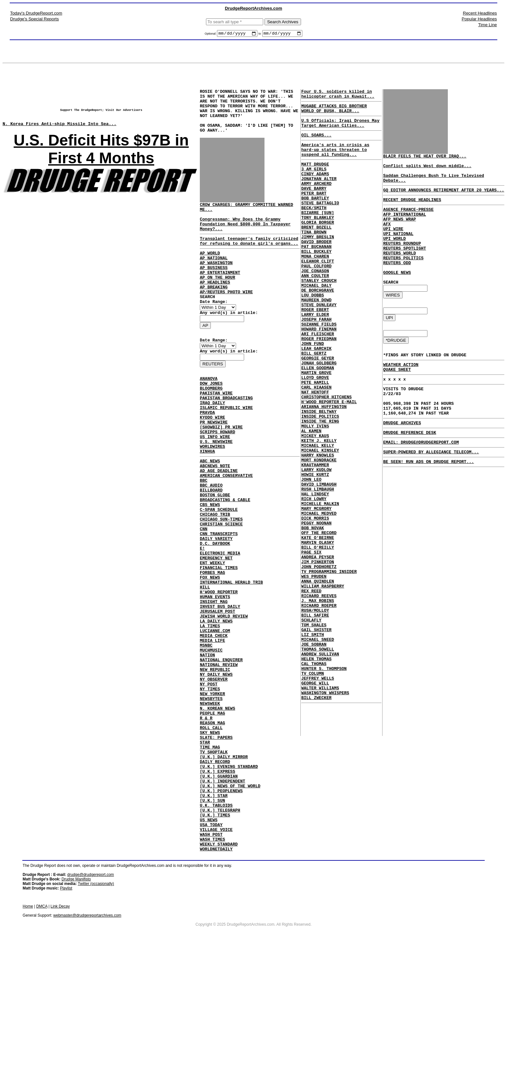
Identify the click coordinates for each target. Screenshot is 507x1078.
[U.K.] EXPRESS (217, 884)
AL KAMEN (311, 496)
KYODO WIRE (212, 460)
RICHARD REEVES (319, 693)
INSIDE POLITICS (320, 478)
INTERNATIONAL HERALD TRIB (231, 657)
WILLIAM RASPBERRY (322, 682)
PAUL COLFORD (316, 298)
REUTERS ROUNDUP (402, 260)
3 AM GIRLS (314, 181)
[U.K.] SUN (212, 919)
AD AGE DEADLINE (219, 523)
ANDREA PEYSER (317, 647)
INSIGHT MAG (214, 680)
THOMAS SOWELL (317, 757)
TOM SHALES (314, 728)
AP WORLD (210, 272)
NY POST (209, 779)
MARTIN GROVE (316, 426)
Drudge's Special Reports (34, 18)
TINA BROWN (314, 257)
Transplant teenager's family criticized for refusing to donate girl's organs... (249, 258)
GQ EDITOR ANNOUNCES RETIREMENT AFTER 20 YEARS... (443, 197)
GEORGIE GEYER (317, 408)
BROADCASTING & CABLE (225, 558)
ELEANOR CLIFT (317, 292)
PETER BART (314, 210)
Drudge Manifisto (76, 1007)
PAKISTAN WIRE (216, 431)
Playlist (66, 1016)
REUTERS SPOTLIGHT (404, 265)
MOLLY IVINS (315, 490)
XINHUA (207, 500)
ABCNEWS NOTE (215, 517)
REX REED (311, 688)
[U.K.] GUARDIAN (219, 889)
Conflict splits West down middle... (427, 169)
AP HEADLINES (215, 307)
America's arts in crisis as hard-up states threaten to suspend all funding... (335, 159)
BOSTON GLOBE (215, 552)
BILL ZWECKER (316, 816)
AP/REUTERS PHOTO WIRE (226, 319)
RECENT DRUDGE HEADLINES (412, 208)
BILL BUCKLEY (316, 280)
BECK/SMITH (314, 228)
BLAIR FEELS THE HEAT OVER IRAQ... (424, 158)
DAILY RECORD (215, 872)
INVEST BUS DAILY (220, 686)
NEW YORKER (212, 790)
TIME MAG (210, 854)
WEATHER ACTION (400, 393)
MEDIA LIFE (212, 726)
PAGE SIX (311, 641)
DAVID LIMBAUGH (319, 560)
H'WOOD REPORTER (219, 668)
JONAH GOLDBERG (319, 414)
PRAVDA (207, 454)
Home (28, 1034)
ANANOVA (209, 413)
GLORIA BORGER (317, 245)
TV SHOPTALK (214, 860)
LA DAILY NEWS (216, 703)
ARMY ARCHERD (316, 199)
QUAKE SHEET (397, 399)
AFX (387, 236)
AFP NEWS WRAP (399, 230)
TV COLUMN (312, 787)
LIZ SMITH (312, 740)
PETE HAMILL (315, 437)
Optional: (211, 34)
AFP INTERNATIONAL (404, 225)
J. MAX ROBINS (317, 699)
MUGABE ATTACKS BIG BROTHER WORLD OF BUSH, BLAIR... (334, 112)
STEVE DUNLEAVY (319, 344)
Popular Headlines (479, 18)
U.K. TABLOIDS (216, 924)
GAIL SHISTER (316, 734)
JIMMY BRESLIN (317, 263)
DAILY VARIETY (216, 604)
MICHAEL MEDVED (319, 595)
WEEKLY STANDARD (219, 971)
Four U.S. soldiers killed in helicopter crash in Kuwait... (337, 96)
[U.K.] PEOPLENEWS (221, 907)
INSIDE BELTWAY (319, 472)
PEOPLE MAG (212, 814)
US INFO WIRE (215, 483)
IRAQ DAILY (212, 442)
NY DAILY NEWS (216, 767)
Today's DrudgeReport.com (36, 13)
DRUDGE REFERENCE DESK (409, 471)
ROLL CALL (211, 831)
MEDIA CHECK (214, 721)
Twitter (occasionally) (96, 1011)
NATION (207, 744)
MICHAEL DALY (316, 321)
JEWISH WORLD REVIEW (224, 697)
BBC (203, 534)
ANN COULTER (315, 309)
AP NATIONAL (214, 278)
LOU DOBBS (312, 333)
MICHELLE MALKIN (320, 583)
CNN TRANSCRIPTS (219, 598)
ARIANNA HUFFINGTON (324, 466)
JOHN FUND (312, 391)
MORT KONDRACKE (319, 531)
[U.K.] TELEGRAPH (220, 930)
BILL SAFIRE (315, 717)
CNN (203, 593)
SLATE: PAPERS (216, 843)
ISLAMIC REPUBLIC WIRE (226, 448)
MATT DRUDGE (315, 175)
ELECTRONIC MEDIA (220, 622)
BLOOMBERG (211, 425)
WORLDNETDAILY (216, 977)
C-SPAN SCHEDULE (219, 569)
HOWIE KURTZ (315, 548)
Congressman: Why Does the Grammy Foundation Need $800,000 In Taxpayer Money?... (245, 239)
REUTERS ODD (397, 283)
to (260, 34)
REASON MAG (212, 825)
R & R (206, 820)
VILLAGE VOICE (216, 953)
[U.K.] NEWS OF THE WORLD (230, 901)
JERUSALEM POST (217, 692)
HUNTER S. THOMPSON (324, 781)
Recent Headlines (480, 13)
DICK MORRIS (315, 600)
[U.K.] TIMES (215, 936)
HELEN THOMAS (316, 769)
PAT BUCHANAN (316, 274)
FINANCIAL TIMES (219, 639)
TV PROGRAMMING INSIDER (329, 664)
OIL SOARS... (316, 143)
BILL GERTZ (314, 402)
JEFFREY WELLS (317, 792)
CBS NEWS (210, 563)
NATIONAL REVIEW (219, 756)
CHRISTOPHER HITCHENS (326, 455)
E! (202, 616)
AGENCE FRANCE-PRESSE (408, 219)
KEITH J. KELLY (319, 507)
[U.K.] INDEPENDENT (222, 895)
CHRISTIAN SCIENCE (221, 587)
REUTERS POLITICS (403, 277)
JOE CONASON (315, 304)
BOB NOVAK (312, 612)
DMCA (42, 1034)
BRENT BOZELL (316, 251)
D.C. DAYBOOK (215, 610)
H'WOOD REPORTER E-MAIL (329, 461)
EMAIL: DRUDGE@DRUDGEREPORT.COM (421, 482)
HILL (205, 662)
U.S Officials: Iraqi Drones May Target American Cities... (340, 129)
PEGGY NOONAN (316, 606)
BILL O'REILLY (317, 635)
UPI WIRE (393, 242)
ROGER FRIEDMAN (319, 385)
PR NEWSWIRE (214, 466)
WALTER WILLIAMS (320, 804)
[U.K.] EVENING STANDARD (229, 878)
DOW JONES (211, 419)
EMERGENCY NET (216, 628)
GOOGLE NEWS (397, 294)
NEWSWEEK (210, 802)
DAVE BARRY (314, 205)
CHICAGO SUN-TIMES (221, 581)
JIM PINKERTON (317, 653)
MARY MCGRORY (316, 589)
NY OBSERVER (214, 773)
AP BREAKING (214, 313)
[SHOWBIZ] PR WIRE (221, 471)
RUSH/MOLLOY (315, 711)
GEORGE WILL (315, 798)
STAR (205, 849)
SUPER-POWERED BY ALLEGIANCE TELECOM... (431, 492)
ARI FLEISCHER (317, 379)
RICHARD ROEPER (319, 705)
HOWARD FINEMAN (319, 373)
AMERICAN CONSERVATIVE (226, 529)
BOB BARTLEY (315, 216)
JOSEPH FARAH (316, 362)
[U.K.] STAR (214, 913)
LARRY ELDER (315, 356)
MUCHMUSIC (211, 738)
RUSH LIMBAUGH (317, 565)
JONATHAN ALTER (319, 193)
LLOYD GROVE (315, 432)
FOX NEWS (210, 651)
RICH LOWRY (314, 577)
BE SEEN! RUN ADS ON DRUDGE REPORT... (428, 503)
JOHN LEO (311, 554)
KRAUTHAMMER (315, 536)
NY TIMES (210, 785)
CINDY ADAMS (315, 187)
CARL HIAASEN (316, 443)
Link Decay (60, 1034)
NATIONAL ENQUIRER (221, 750)
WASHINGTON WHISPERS (325, 810)
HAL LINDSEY (315, 571)
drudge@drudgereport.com (90, 1002)
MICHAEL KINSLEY (320, 519)
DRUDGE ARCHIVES (402, 460)
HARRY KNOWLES (317, 525)
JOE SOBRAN (314, 752)
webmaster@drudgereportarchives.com (87, 1043)
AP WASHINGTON (216, 284)
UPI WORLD (394, 254)
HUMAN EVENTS (215, 674)
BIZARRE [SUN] (317, 234)
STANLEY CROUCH (319, 315)
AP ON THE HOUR (217, 301)
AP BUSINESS (214, 290)
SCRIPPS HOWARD (217, 477)
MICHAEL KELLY (317, 513)
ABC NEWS (210, 511)
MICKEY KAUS (315, 501)
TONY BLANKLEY (317, 240)
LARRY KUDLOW (316, 542)
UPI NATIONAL (398, 248)
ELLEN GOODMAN (317, 420)
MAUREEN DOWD (316, 338)
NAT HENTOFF (315, 449)
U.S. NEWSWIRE (216, 489)
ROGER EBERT (315, 350)
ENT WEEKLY (212, 633)
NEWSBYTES (211, 796)
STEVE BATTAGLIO (320, 222)
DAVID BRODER (316, 269)
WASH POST (211, 959)
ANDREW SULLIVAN (320, 763)
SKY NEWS (210, 837)
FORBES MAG (212, 645)
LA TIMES (210, 709)
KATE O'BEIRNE (317, 624)
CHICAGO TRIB (215, 575)
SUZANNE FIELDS (319, 368)
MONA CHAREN (315, 286)
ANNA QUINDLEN (317, 676)
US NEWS (209, 942)
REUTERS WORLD (399, 271)
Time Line (487, 24)
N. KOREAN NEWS (217, 808)
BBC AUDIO (211, 540)
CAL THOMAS (314, 775)
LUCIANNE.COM (215, 715)
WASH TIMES (212, 965)
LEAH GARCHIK (316, 397)
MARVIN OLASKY (317, 629)
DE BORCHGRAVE (317, 327)
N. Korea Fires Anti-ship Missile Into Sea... (59, 128)
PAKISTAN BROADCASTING (226, 436)
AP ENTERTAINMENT (220, 295)
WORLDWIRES (212, 495)
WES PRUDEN (314, 670)
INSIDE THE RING (320, 484)
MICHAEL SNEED (317, 746)
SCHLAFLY (311, 723)
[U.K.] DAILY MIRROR (224, 866)
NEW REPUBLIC (215, 761)
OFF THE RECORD (319, 618)
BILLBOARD (211, 546)
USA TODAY (211, 948)
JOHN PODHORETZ (319, 659)
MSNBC (206, 732)
